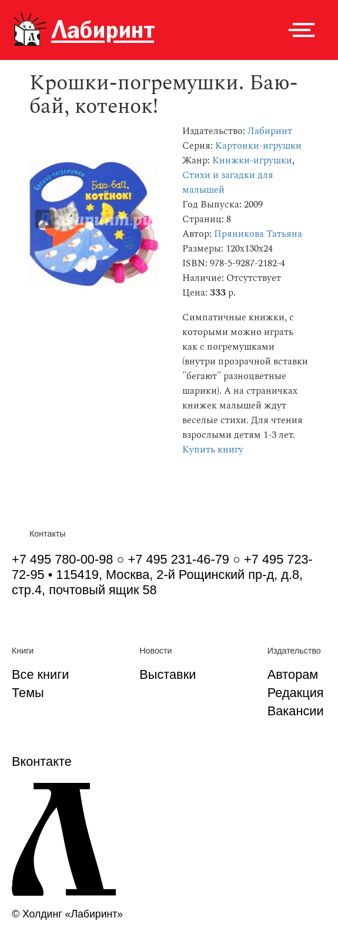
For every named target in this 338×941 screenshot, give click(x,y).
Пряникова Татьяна (258, 234)
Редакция (295, 692)
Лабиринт (269, 131)
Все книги (40, 674)
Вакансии (295, 711)
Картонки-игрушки (258, 146)
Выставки (167, 674)
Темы (28, 692)
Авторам (293, 674)
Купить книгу (212, 450)
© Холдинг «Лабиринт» (67, 914)
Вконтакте (42, 761)
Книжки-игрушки (252, 160)
